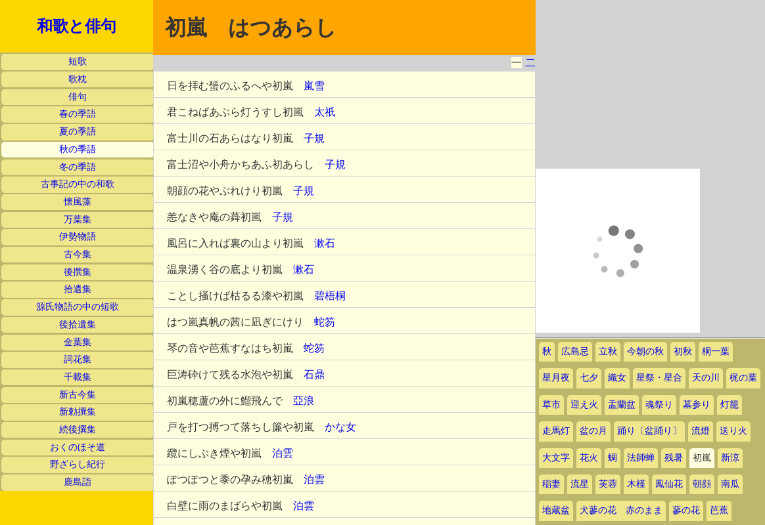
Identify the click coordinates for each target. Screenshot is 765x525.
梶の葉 (743, 378)
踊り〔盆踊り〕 (649, 431)
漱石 (324, 243)
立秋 (608, 351)
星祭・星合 (659, 378)
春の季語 (77, 114)
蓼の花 (686, 510)
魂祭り (659, 405)
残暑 (673, 458)
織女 (617, 378)
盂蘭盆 (622, 405)
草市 (551, 405)
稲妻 (551, 484)
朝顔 (702, 484)
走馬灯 (556, 431)
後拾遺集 (77, 324)
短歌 (77, 61)
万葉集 (77, 219)
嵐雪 (314, 85)
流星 (579, 484)
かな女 (340, 426)
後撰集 (77, 272)
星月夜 (556, 378)
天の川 (706, 378)
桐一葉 (716, 351)
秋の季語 (77, 149)
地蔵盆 (556, 510)
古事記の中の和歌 (77, 184)
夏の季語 (77, 131)
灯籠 (729, 405)
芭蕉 (719, 510)
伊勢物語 (77, 237)
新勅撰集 (77, 412)
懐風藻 (77, 202)
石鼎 (314, 374)
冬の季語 (77, 167)
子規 (314, 138)
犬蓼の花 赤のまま (621, 510)
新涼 (730, 458)
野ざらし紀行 (77, 464)
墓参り (696, 405)
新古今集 (77, 395)
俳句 (77, 97)
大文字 (556, 458)
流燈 (700, 431)
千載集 (77, 377)
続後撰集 (77, 429)
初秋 (683, 351)
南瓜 (730, 484)
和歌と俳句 (76, 26)
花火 (589, 458)
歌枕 (77, 79)
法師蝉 (641, 458)
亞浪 (303, 400)
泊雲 (282, 453)
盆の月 (593, 431)
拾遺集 (77, 289)
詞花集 (77, 359)
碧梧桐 (330, 295)
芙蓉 (608, 484)
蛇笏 (324, 321)
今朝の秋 (645, 351)
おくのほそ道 (77, 447)
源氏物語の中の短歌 (77, 307)
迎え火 (584, 405)
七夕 (589, 378)
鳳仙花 (669, 484)
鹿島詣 (77, 482)
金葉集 (77, 342)
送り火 (733, 431)
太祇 (324, 111)
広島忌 (575, 351)
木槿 (636, 484)
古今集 (77, 254)
